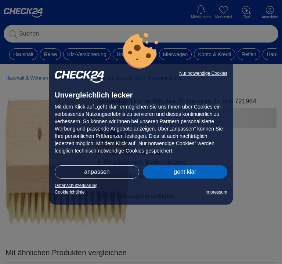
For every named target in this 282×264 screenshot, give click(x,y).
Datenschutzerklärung (76, 185)
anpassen (96, 172)
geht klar (185, 172)
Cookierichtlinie (69, 192)
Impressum (216, 192)
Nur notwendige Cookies (203, 73)
